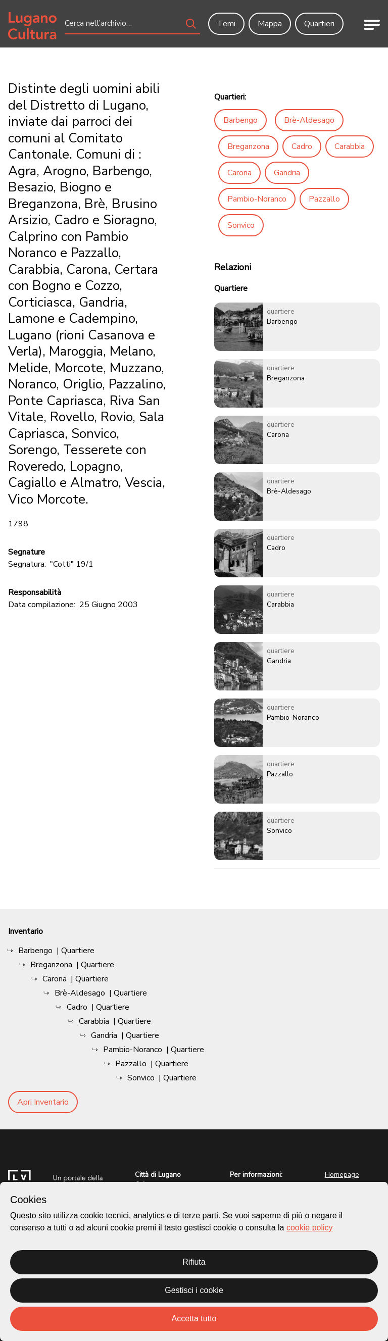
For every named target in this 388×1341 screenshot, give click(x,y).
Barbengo (240, 120)
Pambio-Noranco (256, 199)
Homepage (342, 1174)
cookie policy (309, 1227)
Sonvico (241, 225)
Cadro (302, 146)
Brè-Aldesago (309, 120)
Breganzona (248, 146)
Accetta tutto (194, 1318)
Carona (239, 172)
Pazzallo (324, 199)
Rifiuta (193, 1262)
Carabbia (349, 146)
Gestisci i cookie (194, 1290)
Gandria (287, 172)
